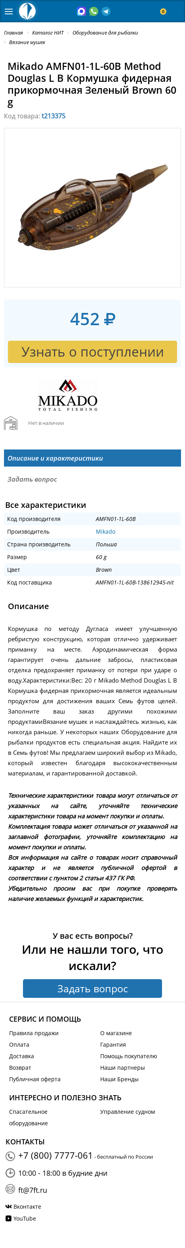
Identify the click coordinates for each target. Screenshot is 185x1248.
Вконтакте (27, 1206)
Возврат (20, 1067)
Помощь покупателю (128, 1056)
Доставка (21, 1056)
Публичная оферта (35, 1079)
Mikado (105, 531)
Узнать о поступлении (92, 352)
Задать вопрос (92, 988)
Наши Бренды (119, 1079)
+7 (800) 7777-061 (55, 1155)
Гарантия (113, 1044)
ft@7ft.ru (32, 1190)
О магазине (116, 1033)
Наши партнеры (122, 1067)
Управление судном (127, 1111)
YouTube (24, 1218)
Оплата (19, 1044)
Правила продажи (34, 1033)
